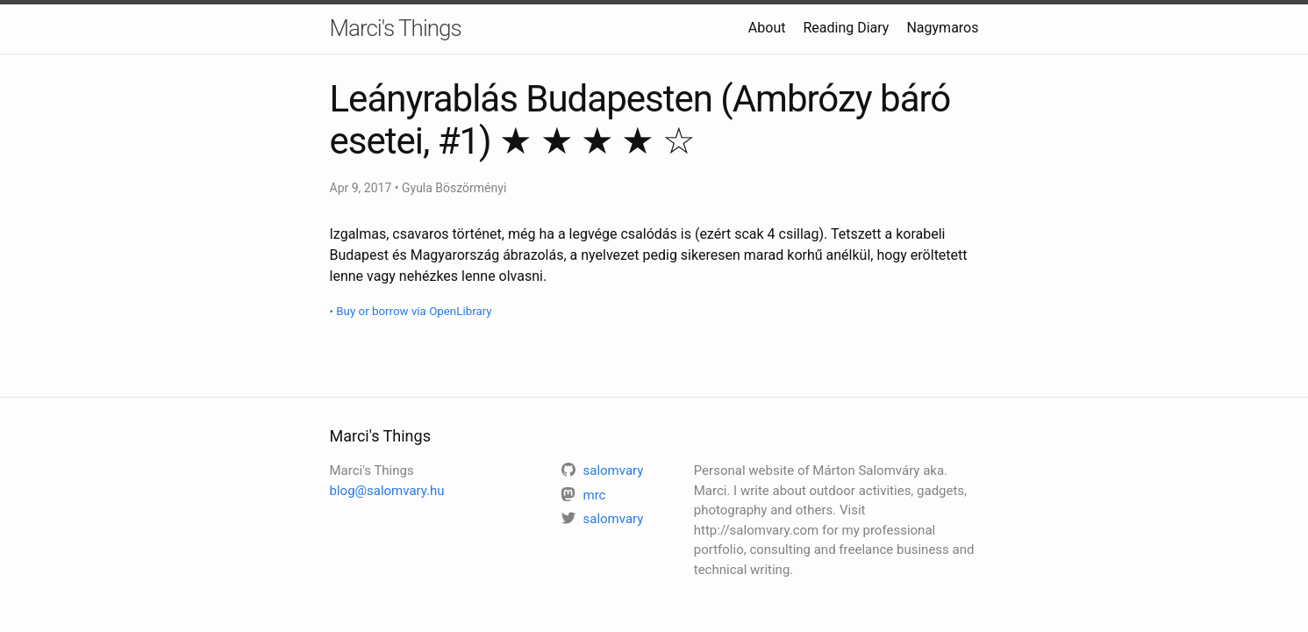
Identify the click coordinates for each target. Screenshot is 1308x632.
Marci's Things (395, 28)
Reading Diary (846, 27)
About (767, 27)
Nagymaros (942, 27)
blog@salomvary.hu (387, 491)
